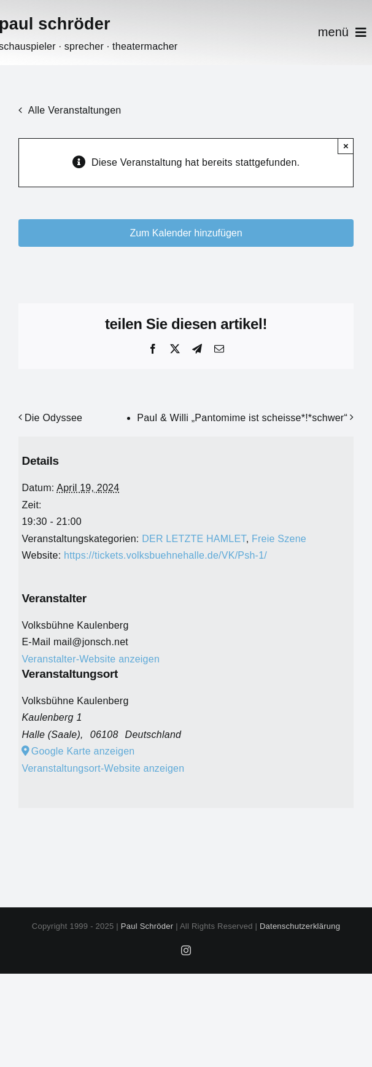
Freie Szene (279, 539)
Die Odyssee (53, 418)
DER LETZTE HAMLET (194, 539)
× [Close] (346, 146)
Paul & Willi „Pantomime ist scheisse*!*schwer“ (242, 418)
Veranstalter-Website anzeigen (90, 659)
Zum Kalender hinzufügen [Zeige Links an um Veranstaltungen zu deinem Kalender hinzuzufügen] (186, 233)
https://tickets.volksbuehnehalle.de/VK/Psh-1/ (165, 555)
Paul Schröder (147, 926)
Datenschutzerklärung (300, 926)
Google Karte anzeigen (83, 751)
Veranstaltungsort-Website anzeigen (102, 768)
